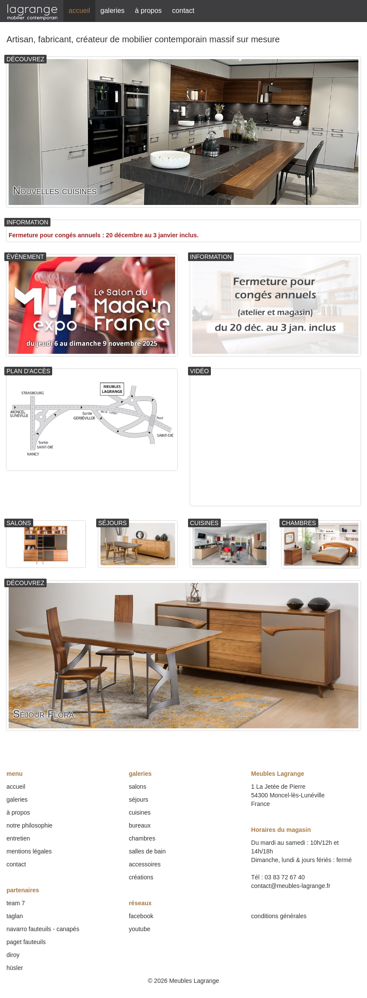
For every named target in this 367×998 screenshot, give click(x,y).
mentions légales (29, 851)
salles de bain (147, 851)
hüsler (14, 967)
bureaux (140, 825)
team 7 (15, 903)
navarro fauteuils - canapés (42, 929)
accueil (79, 10)
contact (183, 10)
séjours (138, 799)
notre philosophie (29, 825)
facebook (141, 916)
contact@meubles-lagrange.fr (290, 885)
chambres (142, 838)
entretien (18, 838)
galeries (112, 10)
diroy (12, 954)
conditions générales (278, 916)
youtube (140, 929)
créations (141, 877)
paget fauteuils (26, 941)
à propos (148, 10)
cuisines (140, 812)
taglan (14, 916)
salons (137, 786)
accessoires (145, 864)
